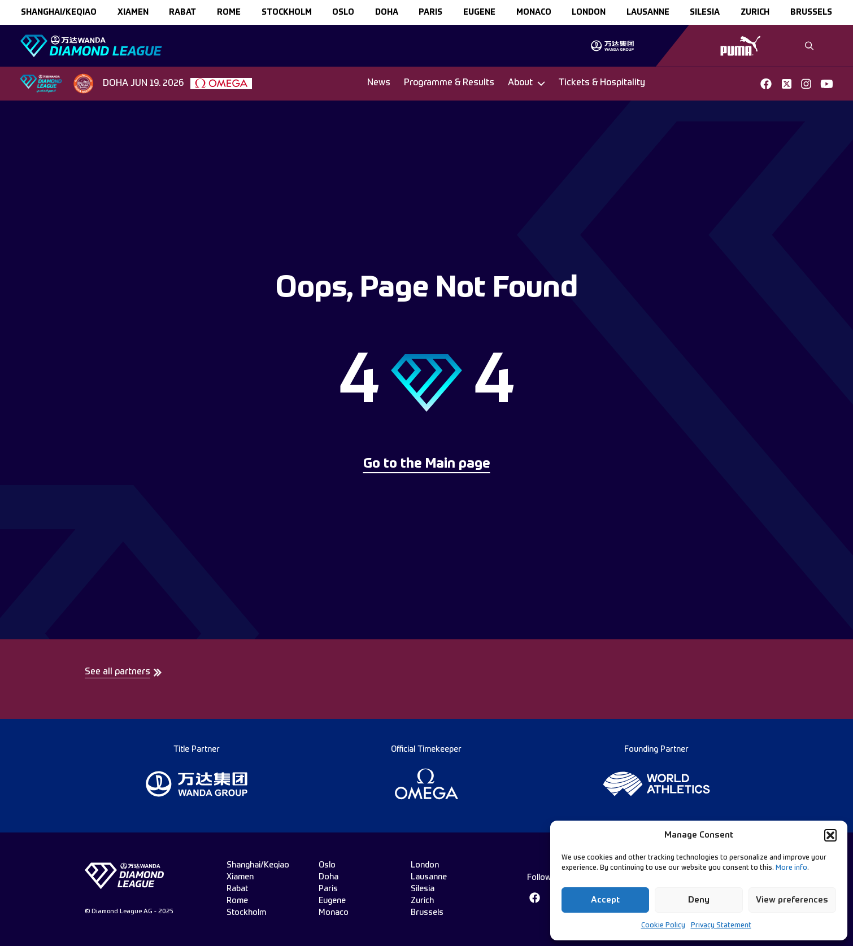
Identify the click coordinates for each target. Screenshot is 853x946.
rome (229, 12)
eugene (479, 12)
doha (386, 12)
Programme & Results (449, 83)
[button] (830, 835)
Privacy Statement (721, 925)
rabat (182, 12)
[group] (612, 46)
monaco (533, 12)
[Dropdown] (526, 84)
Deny (699, 900)
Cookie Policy (663, 925)
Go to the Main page (426, 464)
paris (430, 12)
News (378, 83)
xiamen (133, 12)
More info (791, 868)
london (589, 12)
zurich (755, 12)
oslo (343, 12)
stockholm (287, 12)
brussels (811, 12)
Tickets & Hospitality (602, 83)
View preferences (792, 900)
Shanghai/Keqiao (59, 12)
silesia (705, 12)
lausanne (647, 12)
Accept (605, 900)
